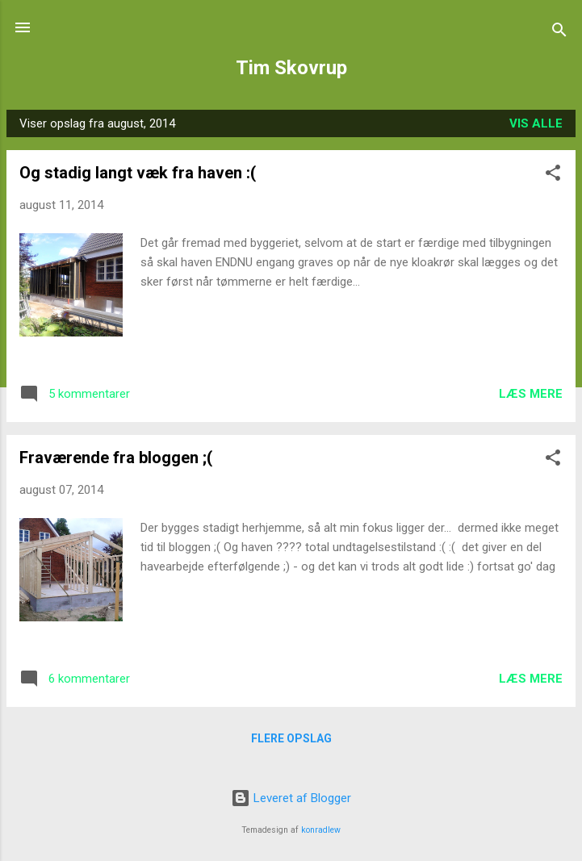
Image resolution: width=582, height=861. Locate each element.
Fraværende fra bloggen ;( (115, 457)
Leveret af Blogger (291, 798)
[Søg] (559, 32)
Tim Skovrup (291, 67)
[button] (553, 175)
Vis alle (536, 123)
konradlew (321, 830)
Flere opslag (291, 738)
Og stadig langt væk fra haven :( (137, 172)
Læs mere (531, 394)
